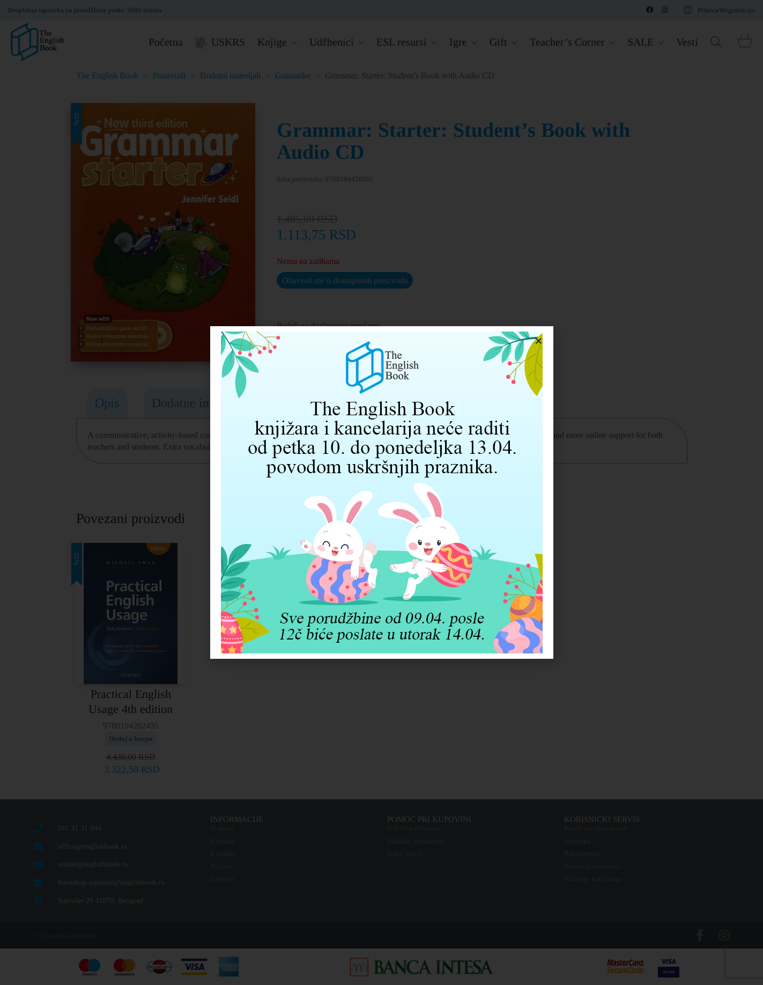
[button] (539, 341)
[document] (381, 492)
